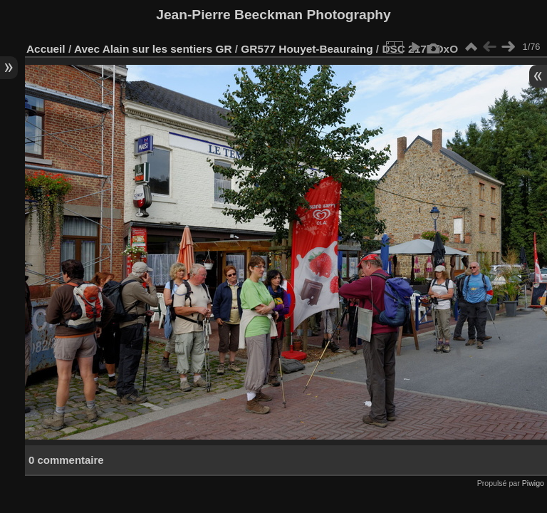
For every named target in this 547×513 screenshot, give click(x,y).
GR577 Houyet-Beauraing (307, 49)
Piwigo (533, 483)
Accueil (46, 49)
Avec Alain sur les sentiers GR (153, 49)
